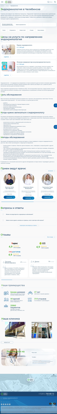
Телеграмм (8, 404)
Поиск (51, 2)
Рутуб (4, 404)
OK (10, 404)
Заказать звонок (50, 395)
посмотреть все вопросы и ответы (28, 225)
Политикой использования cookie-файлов (33, 408)
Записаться (9, 197)
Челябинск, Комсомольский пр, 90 (10, 398)
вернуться (7, 342)
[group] (4, 30)
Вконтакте (6, 404)
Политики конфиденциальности (39, 363)
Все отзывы (50, 237)
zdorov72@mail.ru (6, 402)
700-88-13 (46, 394)
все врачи (50, 170)
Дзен (2, 404)
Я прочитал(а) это (29, 411)
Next (56, 330)
